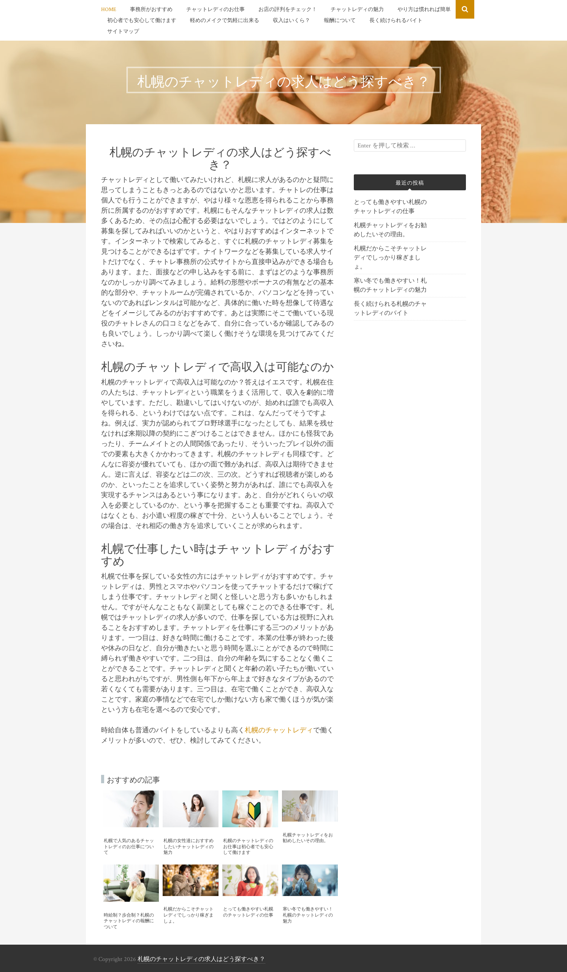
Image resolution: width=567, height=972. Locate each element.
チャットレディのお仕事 (215, 9)
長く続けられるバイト (396, 20)
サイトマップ (123, 31)
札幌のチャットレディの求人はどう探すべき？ (201, 959)
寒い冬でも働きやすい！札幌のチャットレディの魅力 (390, 285)
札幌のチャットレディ (279, 730)
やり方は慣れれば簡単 (424, 9)
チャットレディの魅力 (357, 9)
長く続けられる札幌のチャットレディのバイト (390, 308)
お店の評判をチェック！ (287, 9)
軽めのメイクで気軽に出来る (224, 20)
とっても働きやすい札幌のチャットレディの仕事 (390, 206)
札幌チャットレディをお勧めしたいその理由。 (390, 230)
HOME (108, 9)
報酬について (340, 20)
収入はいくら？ (291, 20)
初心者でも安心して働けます (141, 20)
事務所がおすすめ (151, 9)
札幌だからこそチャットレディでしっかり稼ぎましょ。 (390, 258)
